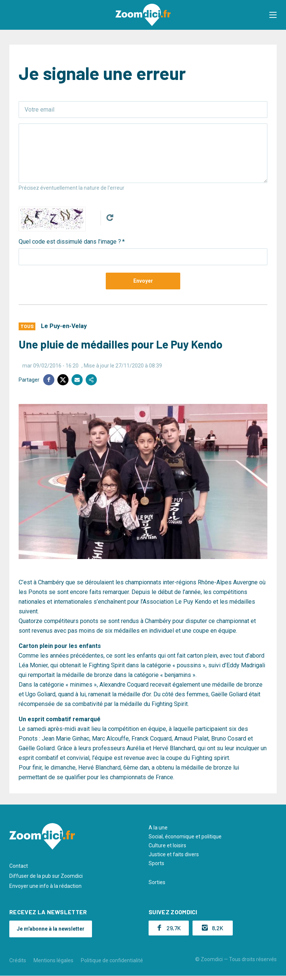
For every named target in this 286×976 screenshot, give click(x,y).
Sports (156, 863)
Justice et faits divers (174, 854)
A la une (158, 828)
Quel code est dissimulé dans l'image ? (70, 241)
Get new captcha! (110, 217)
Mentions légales (53, 960)
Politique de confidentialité (112, 960)
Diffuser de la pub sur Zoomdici (46, 876)
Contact (18, 866)
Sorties (157, 882)
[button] (273, 15)
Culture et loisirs (167, 845)
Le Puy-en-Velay (64, 326)
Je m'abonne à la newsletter (51, 929)
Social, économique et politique (185, 836)
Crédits (17, 960)
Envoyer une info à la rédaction (45, 886)
